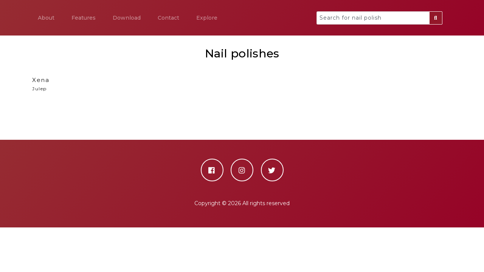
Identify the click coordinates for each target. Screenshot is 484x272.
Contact (168, 17)
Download (127, 17)
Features (83, 17)
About (46, 17)
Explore (206, 17)
